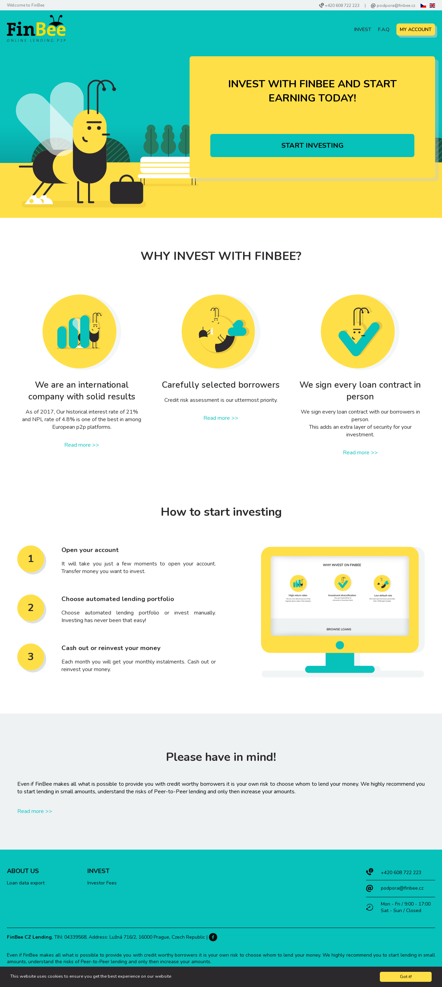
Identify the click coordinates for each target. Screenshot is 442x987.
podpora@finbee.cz (396, 5)
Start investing (312, 145)
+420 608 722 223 (342, 5)
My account (416, 29)
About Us (23, 871)
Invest (362, 29)
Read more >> (81, 445)
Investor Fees (102, 883)
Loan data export (26, 883)
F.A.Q (384, 29)
